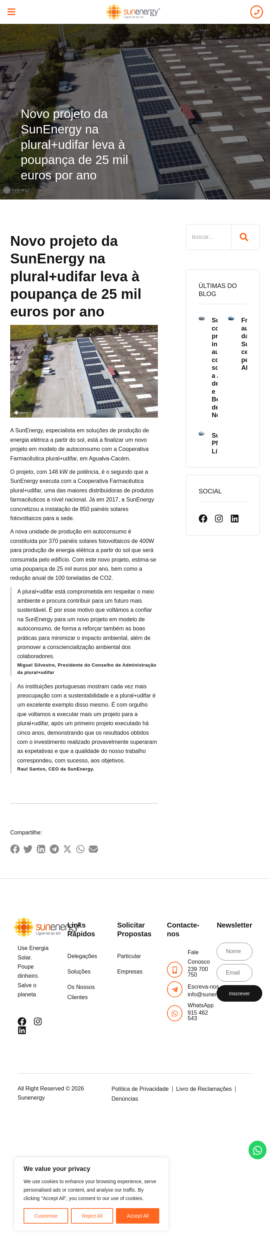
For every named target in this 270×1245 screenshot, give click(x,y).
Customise (46, 1216)
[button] (15, 849)
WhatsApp (201, 1005)
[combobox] (208, 237)
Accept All (137, 1216)
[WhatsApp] (174, 1013)
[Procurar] (245, 237)
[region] (91, 1194)
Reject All (92, 1216)
